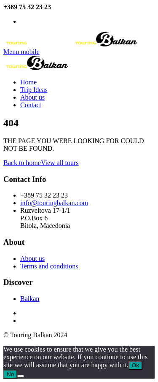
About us (32, 97)
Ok (135, 365)
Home (28, 82)
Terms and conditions (49, 266)
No (10, 374)
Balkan (29, 298)
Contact (30, 104)
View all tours (60, 162)
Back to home (22, 162)
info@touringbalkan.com (47, 22)
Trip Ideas (34, 89)
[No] (20, 376)
